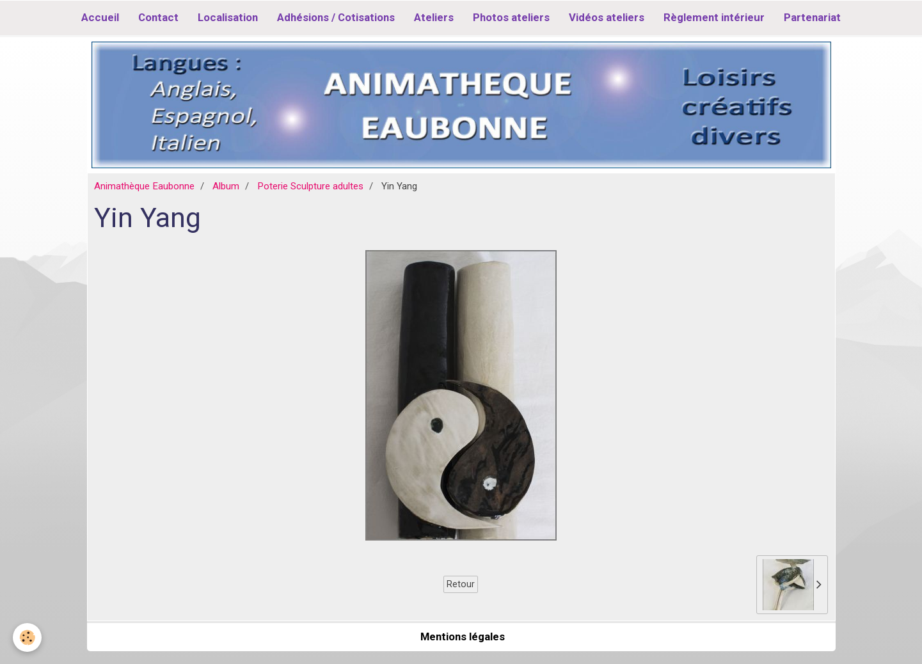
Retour (461, 584)
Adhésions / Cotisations (336, 17)
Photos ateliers (511, 17)
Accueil (100, 17)
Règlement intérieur (714, 17)
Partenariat (812, 17)
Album (225, 186)
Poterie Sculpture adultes (310, 186)
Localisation (228, 17)
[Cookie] (27, 637)
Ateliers (434, 17)
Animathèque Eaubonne (144, 186)
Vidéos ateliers (606, 17)
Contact (158, 17)
